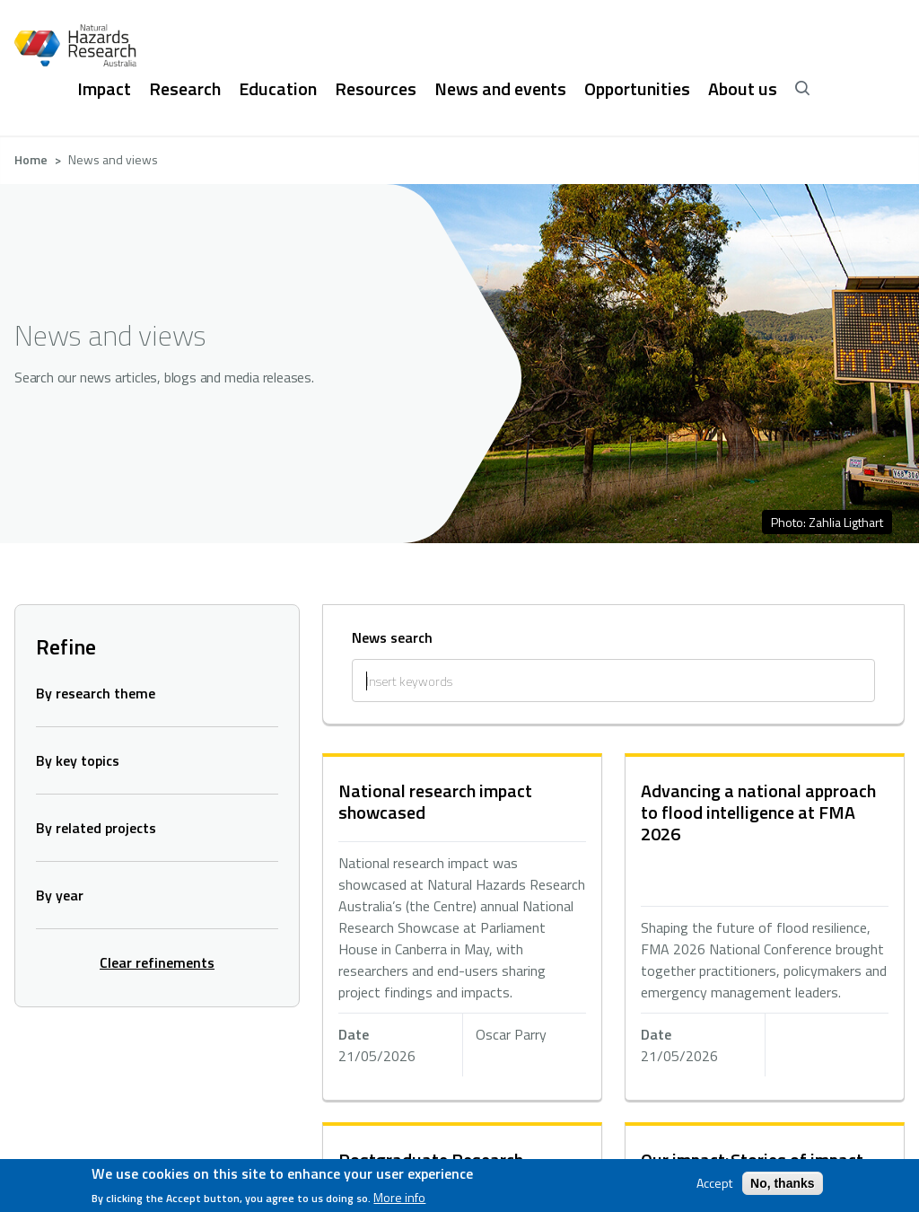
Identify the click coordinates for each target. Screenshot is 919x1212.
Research (185, 88)
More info (399, 1197)
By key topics (77, 760)
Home (31, 159)
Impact (104, 88)
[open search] (802, 89)
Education (278, 88)
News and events (500, 88)
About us (742, 88)
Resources (375, 88)
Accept (714, 1183)
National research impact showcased (435, 801)
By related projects (96, 828)
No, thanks (782, 1183)
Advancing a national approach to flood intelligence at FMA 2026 (758, 812)
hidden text (462, 928)
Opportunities (637, 88)
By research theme (95, 693)
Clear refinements (157, 962)
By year (59, 895)
